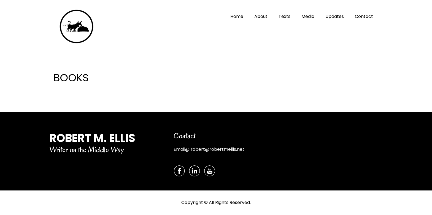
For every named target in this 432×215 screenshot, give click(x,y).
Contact (364, 16)
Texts (284, 16)
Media (307, 16)
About (261, 16)
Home (236, 16)
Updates (334, 16)
